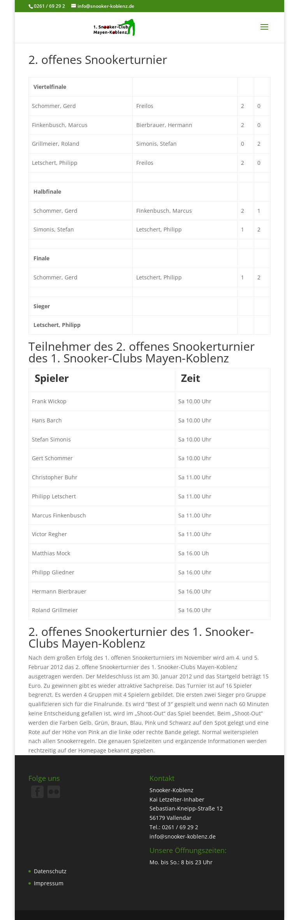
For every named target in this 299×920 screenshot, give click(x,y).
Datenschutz (50, 871)
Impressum (48, 883)
